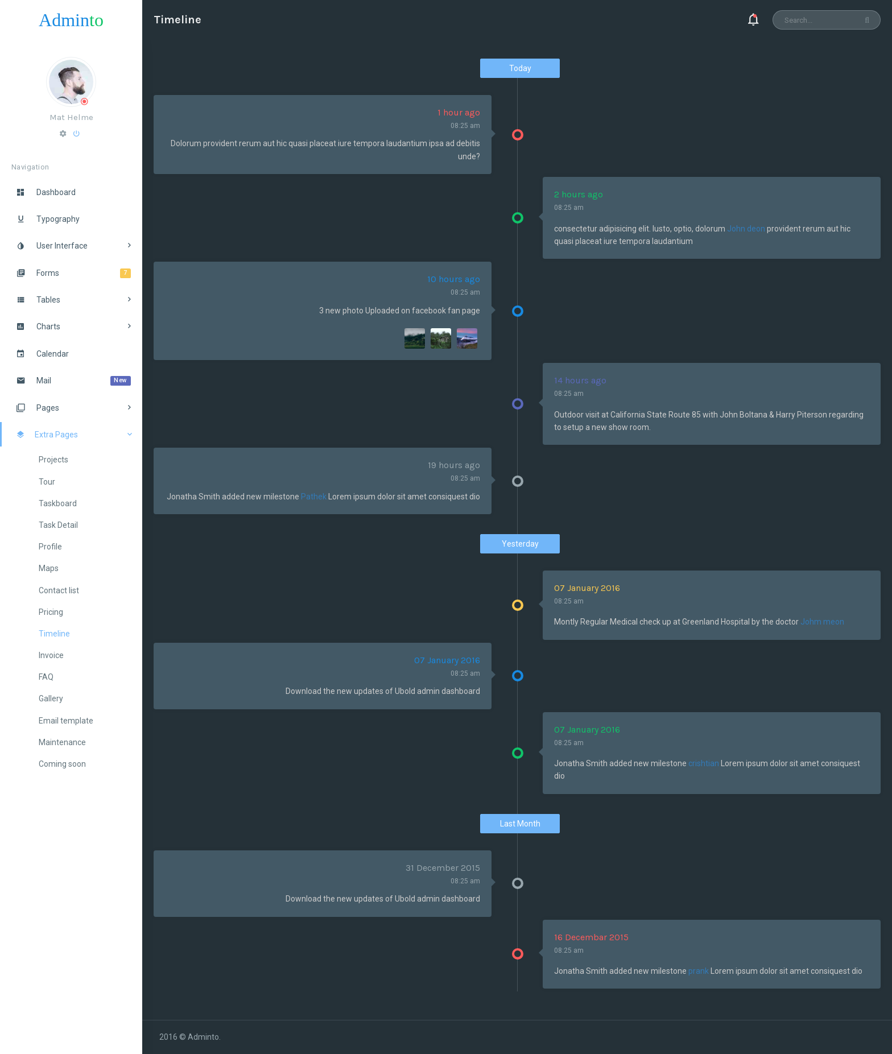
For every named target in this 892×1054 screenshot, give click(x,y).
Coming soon (62, 763)
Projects (53, 459)
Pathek (314, 496)
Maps (49, 568)
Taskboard (58, 503)
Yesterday (520, 543)
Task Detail (58, 525)
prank (698, 971)
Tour (47, 481)
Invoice (51, 655)
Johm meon (822, 621)
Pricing (51, 612)
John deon (746, 228)
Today (520, 68)
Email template (66, 720)
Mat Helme (71, 117)
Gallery (51, 698)
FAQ (46, 676)
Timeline (54, 633)
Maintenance (62, 742)
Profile (50, 546)
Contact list (59, 590)
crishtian (703, 763)
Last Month (520, 823)
